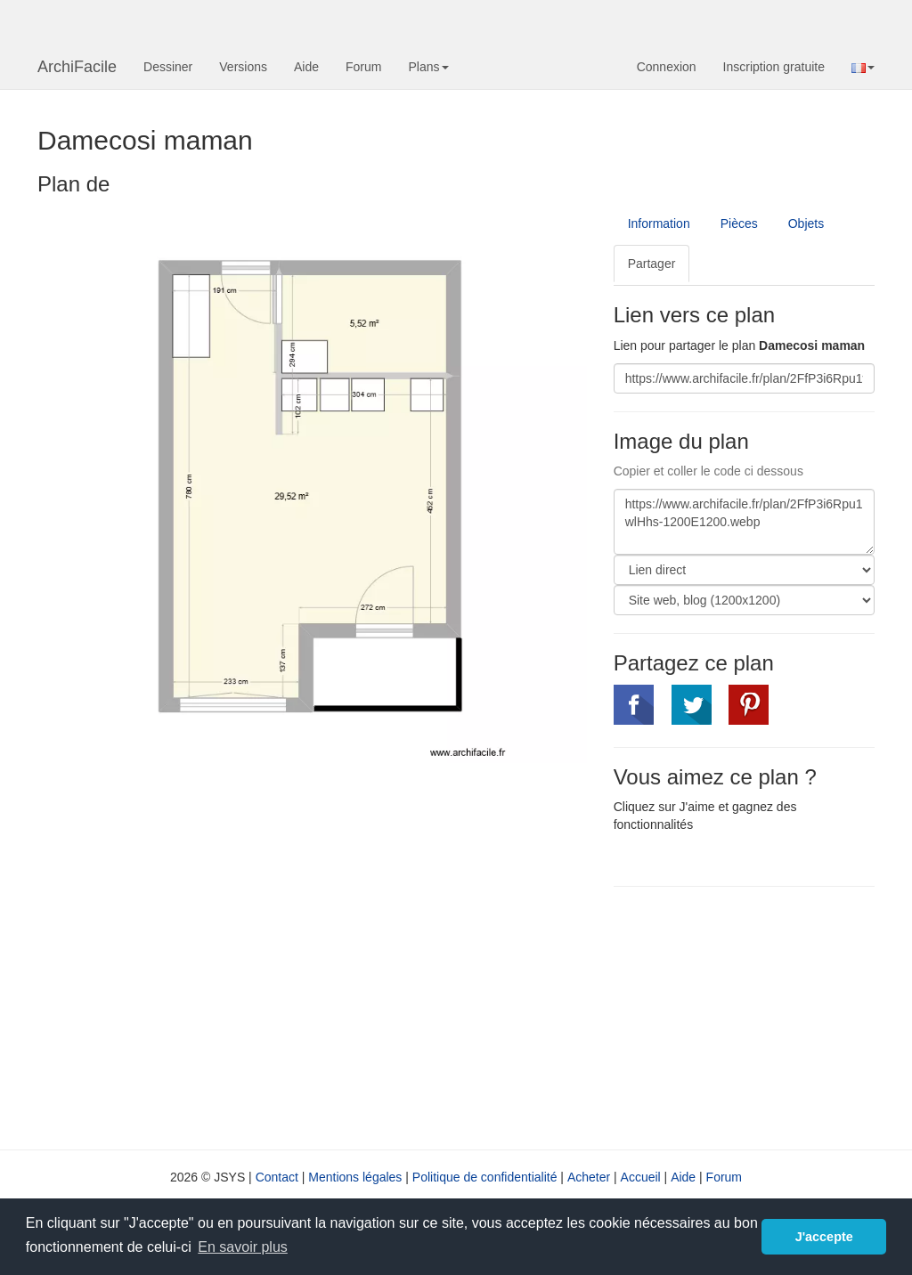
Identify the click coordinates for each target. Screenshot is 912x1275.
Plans (428, 67)
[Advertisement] (763, 1016)
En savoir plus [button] (243, 1247)
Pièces (739, 223)
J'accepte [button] (824, 1237)
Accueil (641, 1177)
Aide (306, 67)
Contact (277, 1177)
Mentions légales (355, 1177)
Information (659, 223)
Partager (652, 263)
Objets (806, 223)
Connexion (666, 67)
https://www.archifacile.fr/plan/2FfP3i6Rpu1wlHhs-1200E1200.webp (744, 522)
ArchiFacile (77, 67)
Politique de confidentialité (485, 1177)
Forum (363, 67)
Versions (243, 67)
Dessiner (167, 67)
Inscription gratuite (774, 67)
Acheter (588, 1177)
